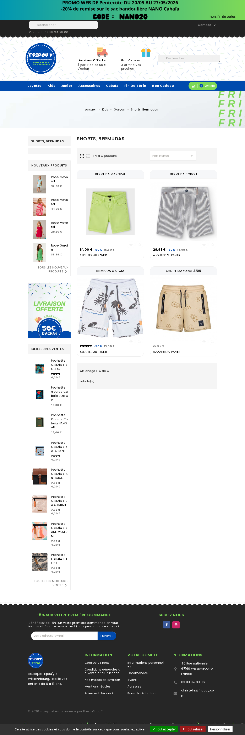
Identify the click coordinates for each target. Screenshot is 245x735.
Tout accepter (164, 729)
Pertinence (173, 155)
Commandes (137, 673)
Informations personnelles (145, 664)
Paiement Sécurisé (99, 693)
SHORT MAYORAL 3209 (183, 270)
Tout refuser (192, 729)
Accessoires (89, 86)
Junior (67, 86)
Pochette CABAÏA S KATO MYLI (59, 447)
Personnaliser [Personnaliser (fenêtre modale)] (220, 729)
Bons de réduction (141, 693)
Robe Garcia (59, 247)
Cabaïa (112, 86)
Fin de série (135, 86)
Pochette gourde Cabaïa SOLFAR (59, 393)
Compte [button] (207, 25)
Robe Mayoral (59, 179)
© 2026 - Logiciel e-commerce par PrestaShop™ (65, 711)
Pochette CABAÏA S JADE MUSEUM (59, 530)
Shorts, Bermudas (47, 141)
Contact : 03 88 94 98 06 (48, 32)
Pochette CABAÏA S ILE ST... (59, 559)
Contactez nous (97, 663)
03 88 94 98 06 (193, 682)
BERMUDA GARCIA (110, 270)
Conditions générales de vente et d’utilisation (102, 671)
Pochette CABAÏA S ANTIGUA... (59, 474)
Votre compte (142, 654)
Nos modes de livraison (102, 680)
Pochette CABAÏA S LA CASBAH (59, 501)
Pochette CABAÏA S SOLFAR (59, 364)
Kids (51, 86)
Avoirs (132, 680)
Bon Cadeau (163, 86)
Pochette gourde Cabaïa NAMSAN (59, 421)
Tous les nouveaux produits (53, 269)
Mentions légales (98, 686)
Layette (34, 86)
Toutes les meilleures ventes (51, 583)
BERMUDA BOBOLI (183, 174)
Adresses (134, 686)
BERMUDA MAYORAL (110, 174)
